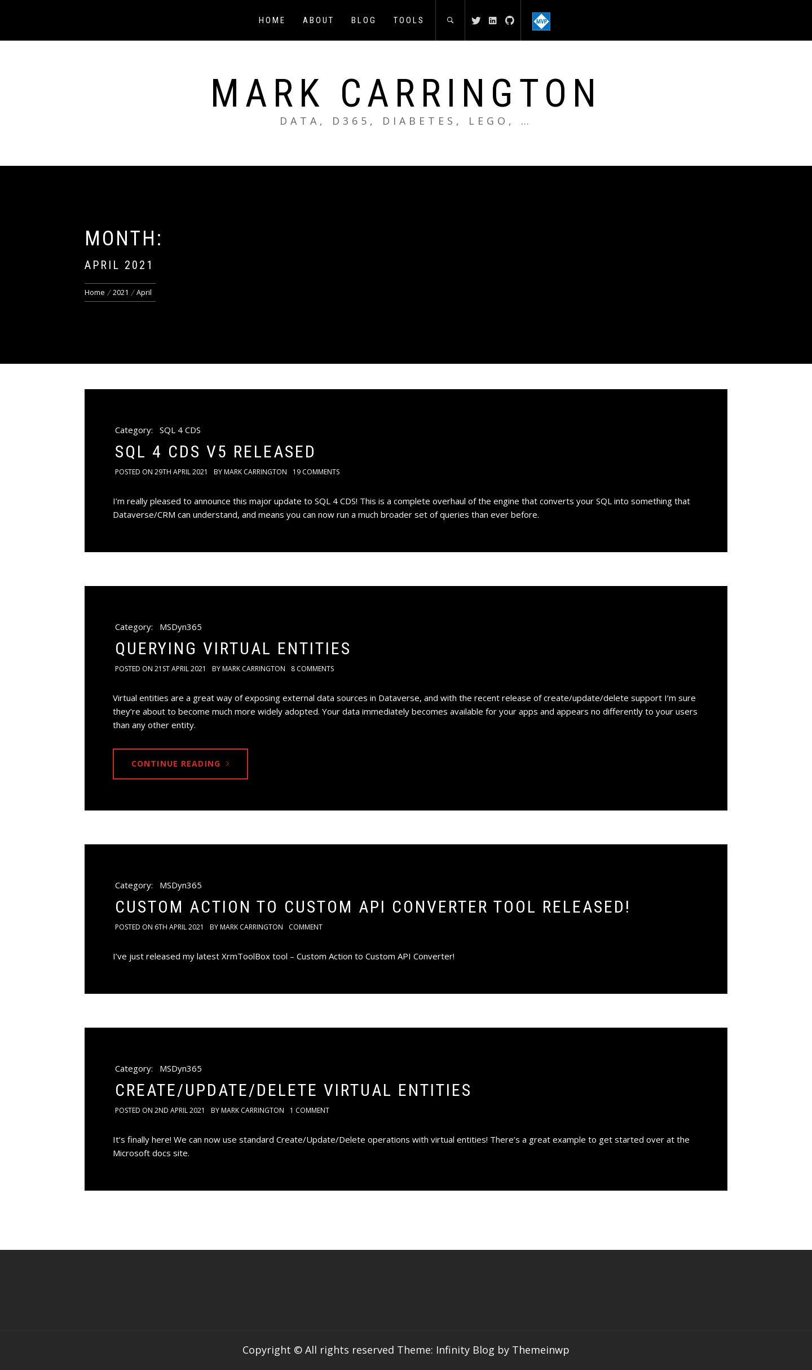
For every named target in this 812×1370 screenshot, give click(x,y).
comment (306, 927)
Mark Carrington (406, 93)
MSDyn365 (181, 626)
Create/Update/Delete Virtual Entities (293, 1090)
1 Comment (309, 1110)
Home (272, 20)
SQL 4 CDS (180, 429)
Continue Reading (180, 763)
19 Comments (316, 472)
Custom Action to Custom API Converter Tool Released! (373, 907)
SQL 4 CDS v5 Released (215, 451)
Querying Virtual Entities (233, 648)
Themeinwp (541, 1349)
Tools (409, 20)
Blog (364, 20)
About (318, 20)
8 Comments (312, 668)
